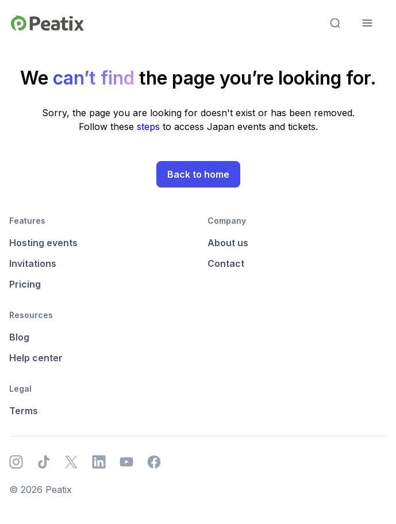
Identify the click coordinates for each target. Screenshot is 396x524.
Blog (19, 337)
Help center (36, 358)
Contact (225, 263)
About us (227, 242)
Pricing (25, 284)
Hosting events (43, 242)
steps (150, 126)
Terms (23, 410)
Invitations (32, 263)
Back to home (198, 174)
